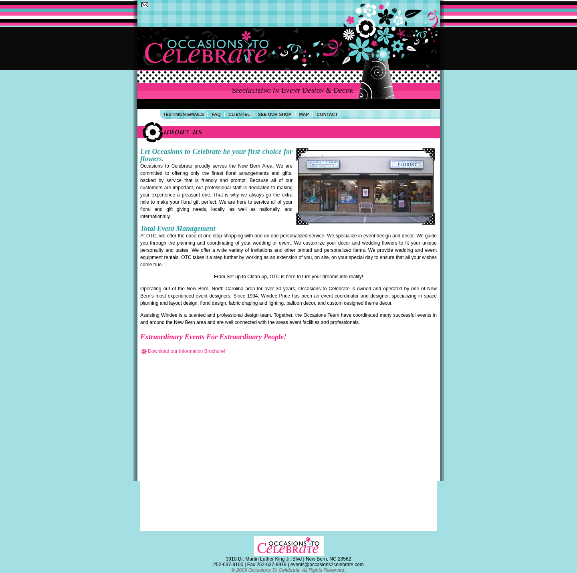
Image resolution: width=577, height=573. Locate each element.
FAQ (216, 114)
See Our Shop (274, 114)
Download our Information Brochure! (182, 351)
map (304, 114)
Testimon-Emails (183, 114)
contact (327, 114)
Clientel (239, 114)
